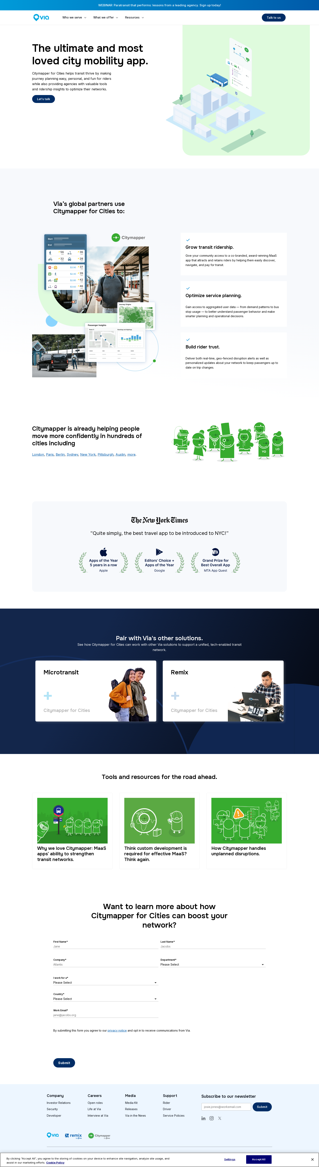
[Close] (312, 1159)
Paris (50, 454)
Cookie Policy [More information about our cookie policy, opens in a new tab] (55, 1162)
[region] (159, 1160)
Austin (120, 454)
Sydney (72, 454)
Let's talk (43, 99)
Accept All (258, 1159)
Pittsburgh (106, 454)
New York (88, 454)
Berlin (60, 454)
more (131, 454)
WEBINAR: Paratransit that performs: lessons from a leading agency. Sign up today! (159, 5)
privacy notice (117, 1030)
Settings (229, 1159)
